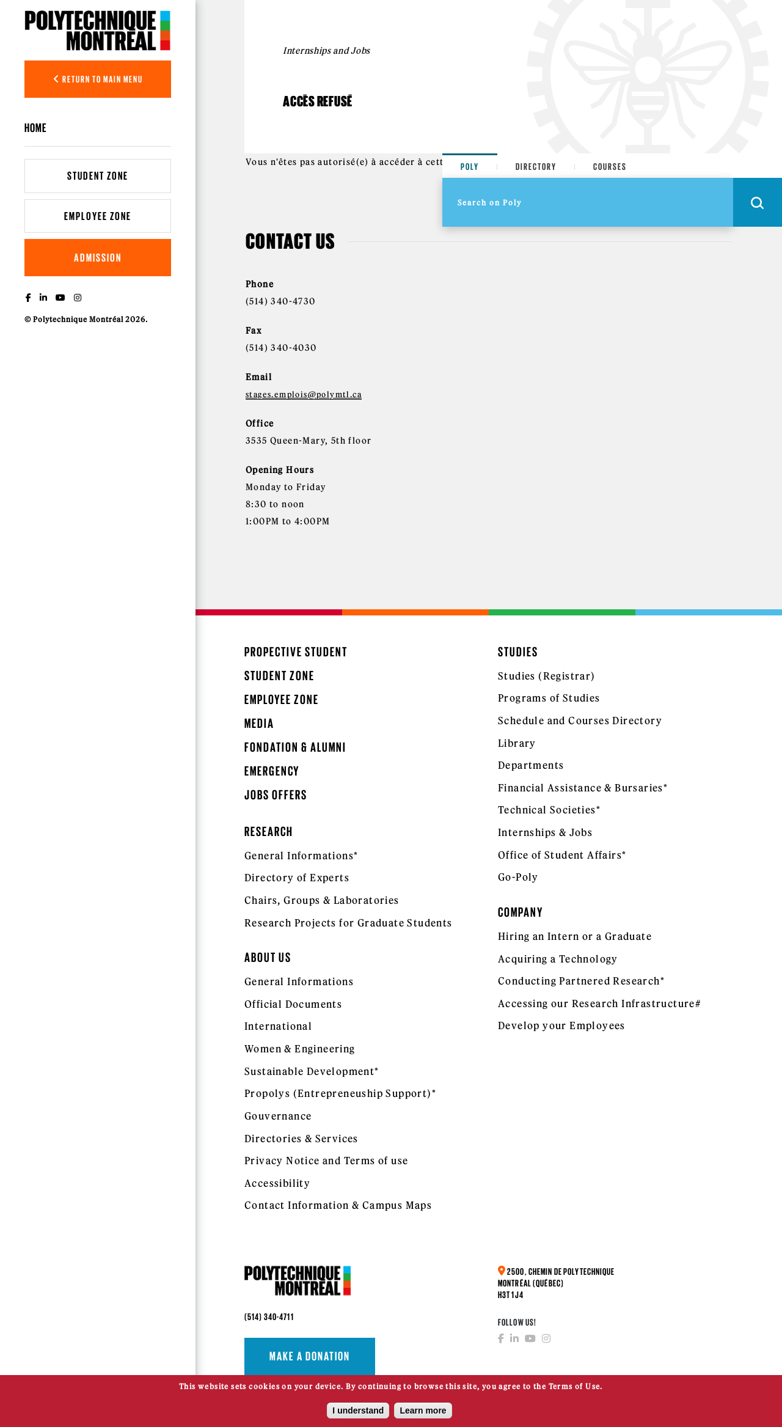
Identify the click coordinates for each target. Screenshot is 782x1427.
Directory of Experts (296, 877)
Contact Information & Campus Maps (338, 1205)
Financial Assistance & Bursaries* (583, 788)
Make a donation (309, 1356)
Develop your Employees (562, 1025)
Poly (470, 166)
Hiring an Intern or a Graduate (575, 936)
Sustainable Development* (311, 1071)
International (278, 1026)
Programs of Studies (549, 698)
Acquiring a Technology (558, 959)
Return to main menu (98, 79)
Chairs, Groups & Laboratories (322, 900)
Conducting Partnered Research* (581, 981)
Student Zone (97, 175)
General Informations (299, 981)
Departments (531, 765)
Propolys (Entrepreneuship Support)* (340, 1093)
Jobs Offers (275, 795)
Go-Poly (518, 877)
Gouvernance (278, 1116)
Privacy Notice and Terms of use (326, 1160)
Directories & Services (301, 1138)
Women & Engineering (300, 1049)
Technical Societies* (549, 810)
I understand (358, 1411)
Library (517, 743)
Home (35, 127)
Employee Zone (97, 216)
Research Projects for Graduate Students (348, 923)
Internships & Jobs (545, 832)
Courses (610, 166)
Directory (536, 166)
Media (259, 723)
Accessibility (277, 1183)
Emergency (271, 771)
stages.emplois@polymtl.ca (304, 394)
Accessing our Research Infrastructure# (599, 1003)
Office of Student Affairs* (562, 855)
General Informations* (301, 855)
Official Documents (293, 1004)
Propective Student (296, 652)
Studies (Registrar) (547, 676)
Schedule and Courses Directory (580, 720)
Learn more (423, 1411)
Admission (98, 257)
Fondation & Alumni (295, 747)
